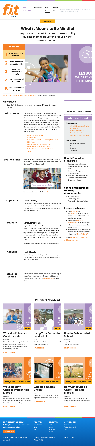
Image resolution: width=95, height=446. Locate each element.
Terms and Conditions (47, 438)
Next (59, 179)
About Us (55, 9)
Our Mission (38, 425)
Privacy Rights (38, 440)
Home (5, 95)
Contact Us (68, 425)
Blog (35, 427)
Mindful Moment (48, 278)
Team (35, 429)
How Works (47, 10)
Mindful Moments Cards (35, 135)
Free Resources (26, 9)
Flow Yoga (31, 137)
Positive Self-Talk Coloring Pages (38, 146)
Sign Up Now (9, 431)
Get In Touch (70, 422)
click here (47, 192)
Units (10, 95)
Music (51, 427)
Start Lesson (9, 352)
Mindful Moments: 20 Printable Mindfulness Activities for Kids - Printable (79, 133)
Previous (25, 179)
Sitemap (36, 438)
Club (51, 431)
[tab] (14, 54)
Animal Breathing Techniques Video (39, 144)
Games (74, 213)
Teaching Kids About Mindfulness (25, 95)
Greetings (74, 211)
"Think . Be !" (82, 234)
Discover (38, 8)
